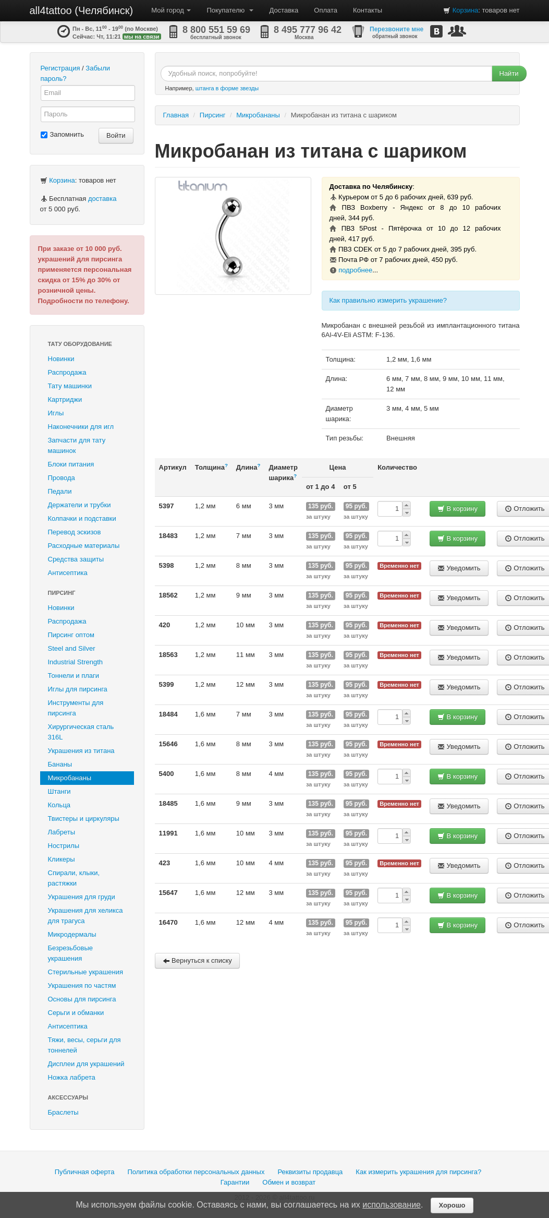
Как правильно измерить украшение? (388, 300)
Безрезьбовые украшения (70, 953)
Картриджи (65, 399)
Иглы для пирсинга (77, 689)
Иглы (56, 413)
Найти (509, 73)
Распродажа (67, 372)
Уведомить (459, 568)
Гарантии (235, 1182)
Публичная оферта (85, 1172)
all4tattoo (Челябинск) (81, 10)
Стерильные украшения (85, 972)
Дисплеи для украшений (86, 1064)
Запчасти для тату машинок (77, 445)
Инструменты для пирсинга (76, 708)
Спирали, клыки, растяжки (74, 878)
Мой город (171, 10)
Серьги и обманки (76, 1013)
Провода (61, 478)
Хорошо (451, 1205)
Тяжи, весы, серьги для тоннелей (84, 1045)
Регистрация (60, 68)
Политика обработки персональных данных (195, 1172)
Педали (60, 491)
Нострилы (64, 846)
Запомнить (62, 134)
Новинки (61, 359)
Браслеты (63, 1112)
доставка (102, 198)
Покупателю (229, 10)
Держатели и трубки (79, 505)
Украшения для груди (81, 897)
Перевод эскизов (74, 532)
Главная (176, 115)
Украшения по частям (82, 985)
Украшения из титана (81, 751)
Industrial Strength (75, 662)
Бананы (60, 764)
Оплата (325, 10)
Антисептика (68, 573)
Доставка (283, 10)
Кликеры (61, 859)
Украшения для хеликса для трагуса (85, 915)
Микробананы (70, 778)
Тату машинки (70, 386)
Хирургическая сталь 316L (81, 732)
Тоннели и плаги (74, 675)
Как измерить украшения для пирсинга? (418, 1172)
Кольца (59, 805)
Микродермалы (72, 934)
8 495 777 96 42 (307, 30)
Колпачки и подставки (82, 518)
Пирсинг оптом (71, 635)
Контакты (367, 10)
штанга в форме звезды (227, 88)
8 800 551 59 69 (216, 30)
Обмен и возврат (288, 1182)
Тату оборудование (80, 344)
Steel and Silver (71, 648)
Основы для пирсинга (82, 999)
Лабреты (62, 832)
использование (391, 1204)
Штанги (59, 791)
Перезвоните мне (396, 29)
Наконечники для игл (81, 427)
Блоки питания (71, 464)
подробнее (355, 270)
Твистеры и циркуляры (83, 818)
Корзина (466, 10)
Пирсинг (62, 593)
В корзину (457, 508)
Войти (115, 135)
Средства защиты (76, 559)
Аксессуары (68, 1097)
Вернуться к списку (197, 960)
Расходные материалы (84, 546)
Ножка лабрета (71, 1077)
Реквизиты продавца (310, 1172)
